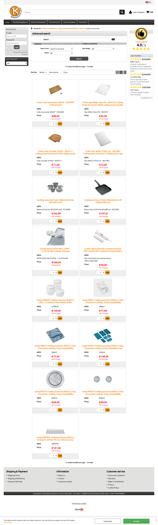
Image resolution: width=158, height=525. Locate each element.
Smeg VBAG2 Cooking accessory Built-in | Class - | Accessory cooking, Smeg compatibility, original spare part (55, 348)
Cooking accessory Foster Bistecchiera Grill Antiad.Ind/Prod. (102, 201)
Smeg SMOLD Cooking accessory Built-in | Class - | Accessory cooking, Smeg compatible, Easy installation (102, 348)
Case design (86, 49)
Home (7, 23)
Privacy (111, 485)
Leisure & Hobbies (69, 23)
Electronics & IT (54, 23)
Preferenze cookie (79, 504)
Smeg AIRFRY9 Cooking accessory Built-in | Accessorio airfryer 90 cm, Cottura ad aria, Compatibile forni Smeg (55, 440)
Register (25, 55)
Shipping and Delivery (16, 479)
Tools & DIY (82, 23)
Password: (10, 40)
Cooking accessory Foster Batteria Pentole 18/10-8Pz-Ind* (55, 201)
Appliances (51, 44)
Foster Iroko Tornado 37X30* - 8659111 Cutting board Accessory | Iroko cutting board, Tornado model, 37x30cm (55, 154)
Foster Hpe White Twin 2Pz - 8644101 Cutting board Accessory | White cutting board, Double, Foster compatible (102, 105)
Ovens (79, 44)
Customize (108, 521)
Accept (136, 521)
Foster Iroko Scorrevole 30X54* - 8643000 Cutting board (55, 104)
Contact (61, 479)
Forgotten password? (21, 53)
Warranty (111, 479)
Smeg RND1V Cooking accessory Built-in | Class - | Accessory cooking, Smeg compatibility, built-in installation (55, 394)
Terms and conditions (116, 476)
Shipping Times (14, 476)
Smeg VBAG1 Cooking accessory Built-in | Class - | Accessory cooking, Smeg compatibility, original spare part (102, 303)
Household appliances (20, 23)
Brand (47, 53)
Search (46, 40)
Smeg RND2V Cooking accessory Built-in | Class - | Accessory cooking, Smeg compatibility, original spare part (102, 394)
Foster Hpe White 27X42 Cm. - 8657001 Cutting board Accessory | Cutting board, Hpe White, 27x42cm (103, 154)
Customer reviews (65, 482)
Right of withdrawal (116, 482)
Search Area (44, 49)
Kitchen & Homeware (38, 23)
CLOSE (156, 520)
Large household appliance (66, 44)
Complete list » (146, 98)
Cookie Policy (8, 522)
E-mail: (8, 33)
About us (61, 476)
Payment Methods (15, 482)
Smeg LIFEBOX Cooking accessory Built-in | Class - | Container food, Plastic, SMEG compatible (55, 303)
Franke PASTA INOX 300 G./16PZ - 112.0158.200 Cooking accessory (55, 250)
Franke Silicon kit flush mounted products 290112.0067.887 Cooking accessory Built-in (102, 250)
